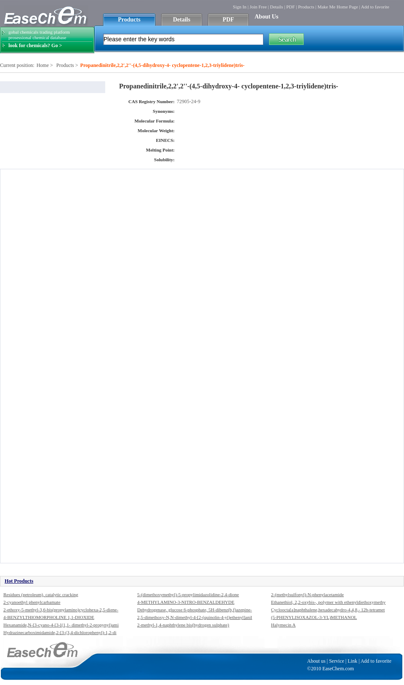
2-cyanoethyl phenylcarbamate (31, 602)
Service (336, 661)
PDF (290, 6)
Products (306, 6)
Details (276, 6)
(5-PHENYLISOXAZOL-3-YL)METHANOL (314, 617)
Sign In (239, 6)
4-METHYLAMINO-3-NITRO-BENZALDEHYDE (185, 602)
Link (352, 661)
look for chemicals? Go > (35, 45)
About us (316, 661)
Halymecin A (283, 624)
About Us (266, 16)
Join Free (258, 6)
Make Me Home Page (337, 6)
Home (43, 65)
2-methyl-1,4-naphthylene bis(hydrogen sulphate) (183, 624)
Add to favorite (375, 6)
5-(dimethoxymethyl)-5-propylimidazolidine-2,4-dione (188, 594)
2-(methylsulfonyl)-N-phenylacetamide (307, 594)
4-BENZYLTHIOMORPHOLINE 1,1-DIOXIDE (48, 617)
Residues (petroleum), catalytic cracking (40, 594)
